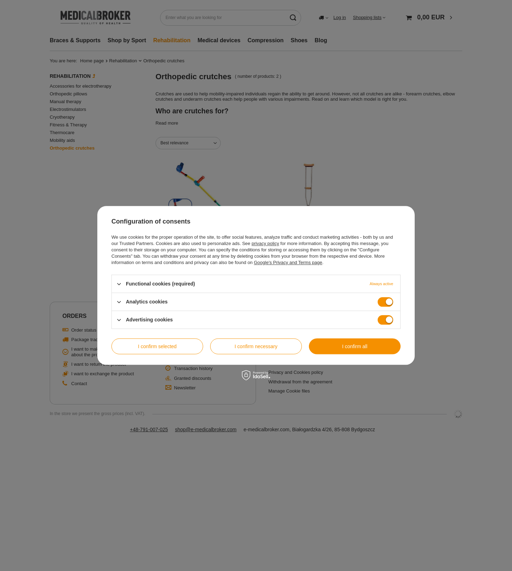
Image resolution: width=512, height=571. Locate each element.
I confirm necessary (255, 346)
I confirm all (354, 346)
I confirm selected (157, 346)
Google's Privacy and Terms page (288, 262)
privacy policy (265, 243)
